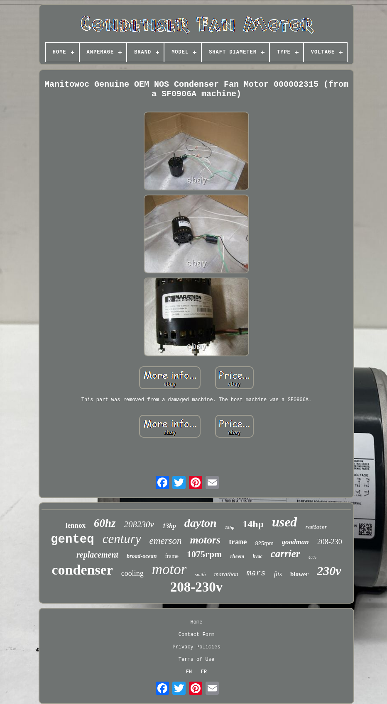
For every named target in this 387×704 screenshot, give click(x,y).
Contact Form (196, 635)
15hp (230, 527)
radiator (316, 527)
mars (256, 573)
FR (204, 672)
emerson (165, 541)
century (122, 538)
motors (205, 540)
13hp (169, 525)
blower (299, 574)
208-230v (196, 587)
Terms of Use (196, 660)
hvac (257, 556)
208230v (139, 524)
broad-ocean (142, 556)
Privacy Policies (196, 647)
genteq (72, 539)
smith (200, 574)
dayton (200, 522)
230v (329, 570)
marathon (226, 574)
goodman (295, 542)
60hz (105, 523)
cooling (132, 573)
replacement (97, 554)
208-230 (329, 542)
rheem (237, 556)
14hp (253, 524)
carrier (285, 553)
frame (172, 556)
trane (238, 541)
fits (278, 573)
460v (312, 557)
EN (189, 672)
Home (197, 622)
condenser (82, 569)
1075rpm (204, 554)
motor (169, 569)
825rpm (264, 543)
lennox (76, 525)
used (284, 521)
